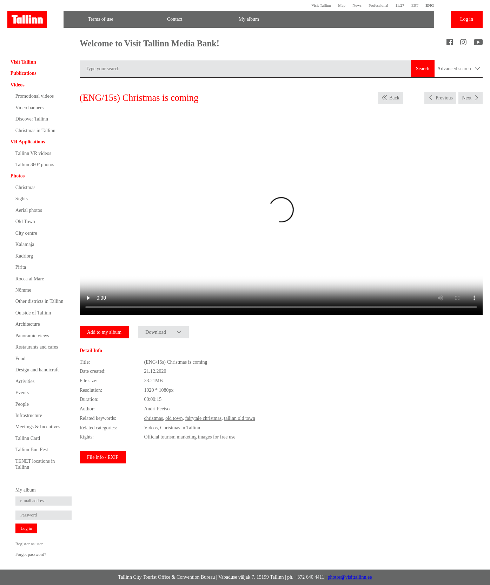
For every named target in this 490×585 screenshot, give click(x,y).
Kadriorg (24, 256)
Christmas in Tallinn (35, 130)
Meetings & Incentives (37, 426)
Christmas (25, 187)
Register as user (29, 543)
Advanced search (458, 68)
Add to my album (104, 332)
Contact (175, 19)
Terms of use (100, 19)
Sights (21, 198)
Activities (24, 381)
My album (249, 19)
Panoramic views (32, 335)
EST (414, 5)
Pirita (20, 267)
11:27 (399, 5)
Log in (466, 19)
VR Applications (28, 141)
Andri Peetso (157, 408)
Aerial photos (28, 210)
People (22, 404)
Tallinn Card (27, 438)
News (357, 5)
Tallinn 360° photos (34, 164)
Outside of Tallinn (33, 313)
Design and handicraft (37, 369)
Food (20, 358)
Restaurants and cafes (36, 347)
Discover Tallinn (31, 119)
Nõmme (23, 290)
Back (394, 97)
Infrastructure (28, 415)
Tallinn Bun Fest (31, 449)
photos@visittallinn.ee (350, 577)
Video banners (29, 107)
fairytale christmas (203, 418)
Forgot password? (30, 554)
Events (22, 392)
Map (341, 5)
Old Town (25, 221)
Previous (444, 97)
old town (174, 418)
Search (422, 68)
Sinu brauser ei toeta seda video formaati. (281, 214)
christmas (153, 418)
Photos (18, 175)
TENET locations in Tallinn (35, 464)
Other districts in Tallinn (39, 301)
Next (466, 97)
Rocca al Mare (29, 278)
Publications (24, 73)
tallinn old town (239, 418)
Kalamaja (24, 244)
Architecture (27, 324)
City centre (26, 233)
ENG (429, 5)
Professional (378, 5)
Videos (18, 84)
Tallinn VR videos (33, 153)
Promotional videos (34, 96)
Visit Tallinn (321, 5)
